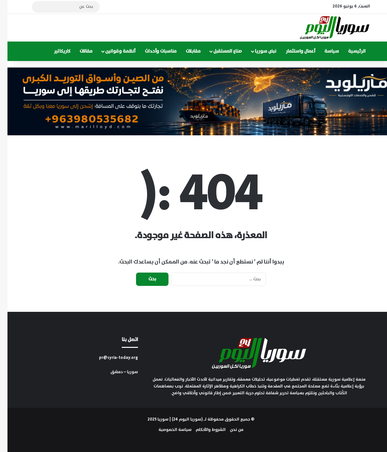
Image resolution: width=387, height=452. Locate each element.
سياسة (324, 51)
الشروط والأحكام (203, 429)
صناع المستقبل (220, 51)
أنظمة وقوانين (113, 51)
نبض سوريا (258, 51)
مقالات (78, 51)
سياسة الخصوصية (167, 429)
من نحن (229, 429)
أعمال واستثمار (293, 51)
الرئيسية (349, 51)
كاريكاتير (54, 51)
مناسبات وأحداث (153, 51)
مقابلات (185, 51)
